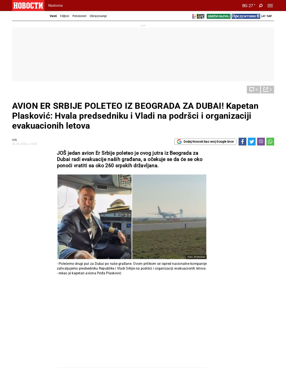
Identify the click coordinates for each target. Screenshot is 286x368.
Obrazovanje (98, 16)
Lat (263, 16)
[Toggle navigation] (270, 5)
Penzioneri (79, 16)
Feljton (64, 16)
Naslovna (55, 5)
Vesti (53, 16)
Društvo (22, 90)
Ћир (269, 16)
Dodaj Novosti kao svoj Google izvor (205, 141)
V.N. (14, 140)
